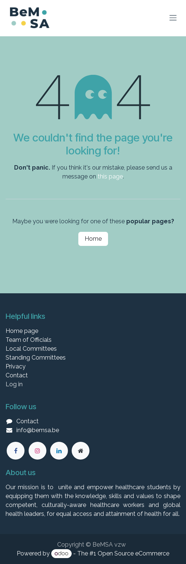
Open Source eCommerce (133, 553)
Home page (22, 330)
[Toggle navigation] (173, 18)
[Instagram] (37, 451)
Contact (17, 375)
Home (93, 238)
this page (110, 176)
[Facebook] (16, 451)
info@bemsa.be (37, 430)
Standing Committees (36, 357)
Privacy (16, 366)
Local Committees (31, 348)
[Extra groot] (80, 451)
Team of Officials (29, 339)
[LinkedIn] (59, 451)
